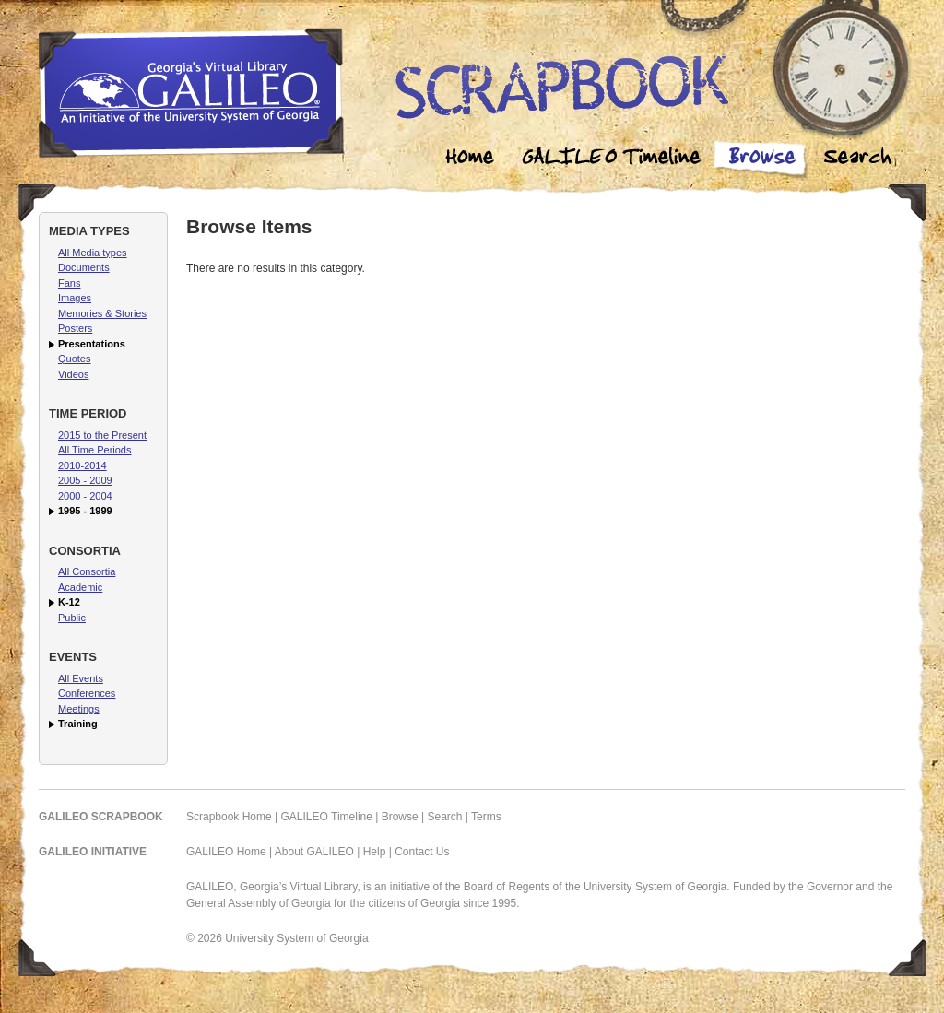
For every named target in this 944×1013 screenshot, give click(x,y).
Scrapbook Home (229, 816)
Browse (761, 159)
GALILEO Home (226, 851)
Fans (69, 283)
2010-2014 (82, 465)
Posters (75, 328)
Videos (73, 374)
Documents (84, 267)
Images (74, 297)
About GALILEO (314, 851)
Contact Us (422, 851)
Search (857, 159)
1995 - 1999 (85, 510)
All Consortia (86, 571)
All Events (80, 678)
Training (78, 723)
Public (72, 617)
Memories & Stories (102, 313)
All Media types (92, 252)
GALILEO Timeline (326, 816)
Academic (80, 587)
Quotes (74, 358)
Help (374, 851)
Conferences (86, 693)
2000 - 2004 (85, 495)
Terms (486, 816)
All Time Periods (94, 449)
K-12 (69, 601)
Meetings (79, 708)
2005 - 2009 (85, 480)
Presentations (91, 343)
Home (470, 159)
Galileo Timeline (616, 159)
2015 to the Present (102, 435)
